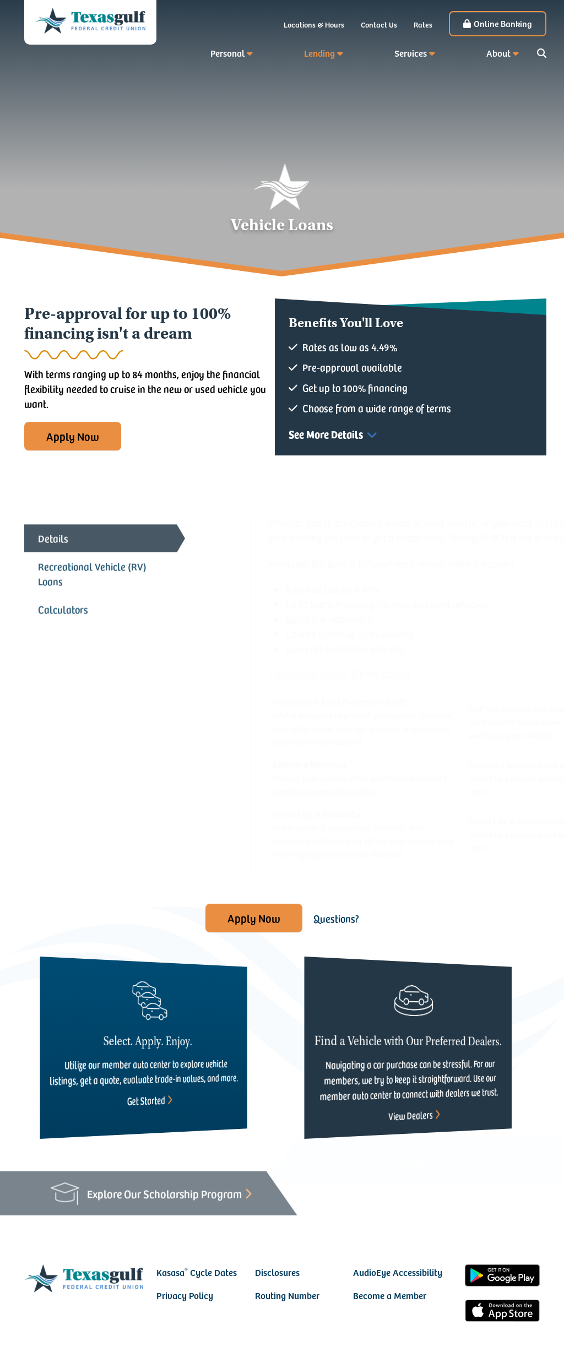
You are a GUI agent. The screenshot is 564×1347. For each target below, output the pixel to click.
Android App (502, 1277)
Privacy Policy (184, 1295)
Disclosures (277, 1272)
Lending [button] (319, 52)
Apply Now (72, 436)
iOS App (502, 1312)
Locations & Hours (314, 24)
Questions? (336, 918)
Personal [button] (227, 52)
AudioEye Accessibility (397, 1272)
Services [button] (410, 52)
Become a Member (389, 1295)
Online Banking (503, 23)
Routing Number (287, 1295)
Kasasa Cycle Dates (196, 1272)
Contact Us (379, 24)
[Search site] (541, 53)
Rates (423, 24)
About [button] (498, 52)
